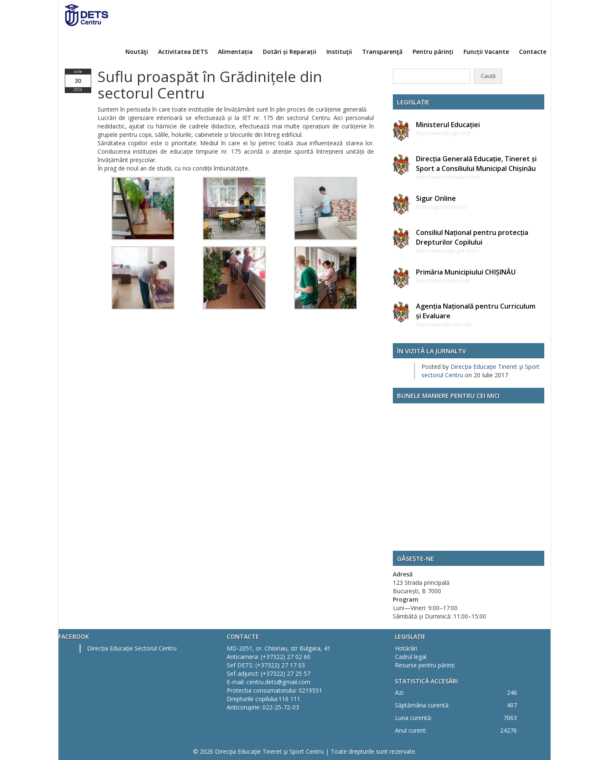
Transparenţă (382, 52)
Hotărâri (406, 648)
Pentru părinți (433, 52)
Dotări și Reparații (289, 52)
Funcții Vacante (486, 52)
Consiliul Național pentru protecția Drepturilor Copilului (472, 237)
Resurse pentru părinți (425, 665)
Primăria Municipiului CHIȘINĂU (466, 272)
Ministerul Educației (448, 124)
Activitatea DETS (183, 52)
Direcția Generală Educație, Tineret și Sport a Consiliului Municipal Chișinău (476, 163)
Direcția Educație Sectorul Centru (132, 648)
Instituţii (339, 52)
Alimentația (235, 52)
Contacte (532, 52)
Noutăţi (136, 52)
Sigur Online (436, 198)
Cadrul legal (410, 657)
